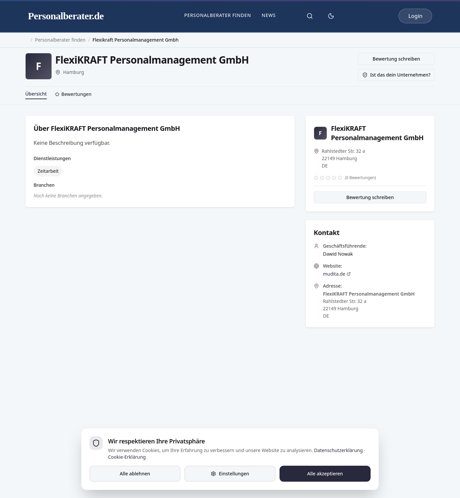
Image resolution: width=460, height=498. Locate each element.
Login (415, 16)
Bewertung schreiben (396, 59)
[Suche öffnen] (309, 16)
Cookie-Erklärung (127, 457)
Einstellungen (230, 473)
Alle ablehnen (135, 473)
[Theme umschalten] (331, 16)
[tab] (73, 95)
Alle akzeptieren (325, 473)
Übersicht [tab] (36, 94)
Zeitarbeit (48, 171)
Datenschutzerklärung (338, 450)
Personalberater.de (66, 15)
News (269, 15)
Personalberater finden (217, 15)
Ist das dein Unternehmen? (396, 75)
